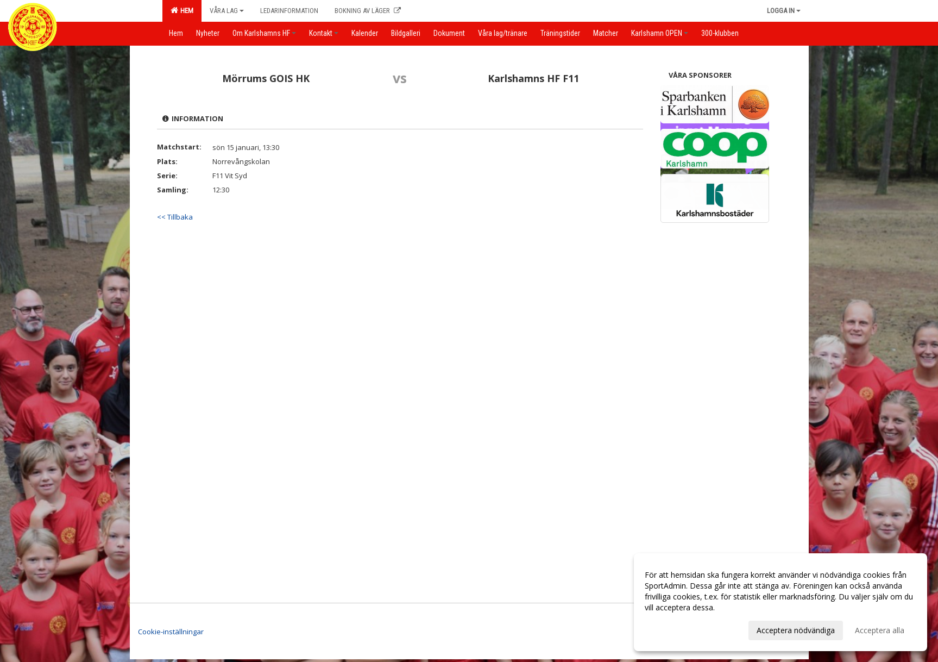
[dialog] (780, 602)
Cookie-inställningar (171, 631)
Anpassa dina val (674, 629)
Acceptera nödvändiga (796, 630)
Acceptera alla (879, 630)
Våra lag (227, 11)
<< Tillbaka (175, 217)
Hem (182, 10)
